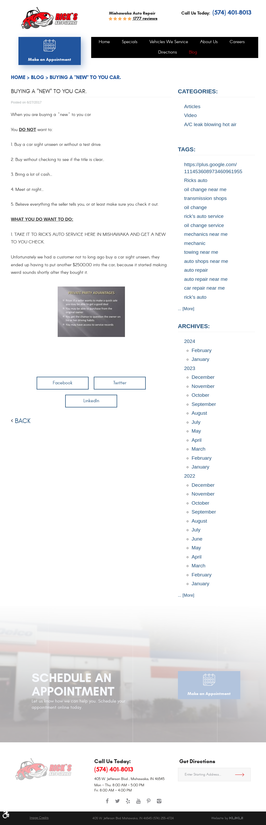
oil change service (204, 225)
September (203, 404)
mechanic (194, 243)
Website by (227, 818)
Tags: (187, 149)
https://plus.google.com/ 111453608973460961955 (213, 168)
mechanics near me (206, 234)
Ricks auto (196, 180)
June (196, 539)
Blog (193, 52)
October (200, 395)
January (200, 359)
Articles (192, 106)
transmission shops (205, 198)
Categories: (198, 91)
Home (104, 42)
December (203, 377)
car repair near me (204, 288)
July (195, 422)
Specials (129, 42)
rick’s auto (195, 297)
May (196, 431)
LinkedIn (91, 401)
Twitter (120, 383)
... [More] (186, 309)
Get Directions (241, 774)
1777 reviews (144, 18)
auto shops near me (206, 261)
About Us (209, 42)
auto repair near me (206, 279)
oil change (195, 207)
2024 (189, 341)
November (203, 386)
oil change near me (205, 189)
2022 (189, 476)
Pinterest (148, 803)
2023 (189, 368)
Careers (237, 42)
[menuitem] (104, 42)
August (199, 413)
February (201, 350)
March (198, 449)
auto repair (196, 270)
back (22, 421)
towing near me (201, 252)
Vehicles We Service (168, 42)
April (196, 440)
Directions (167, 52)
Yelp (128, 803)
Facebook (62, 383)
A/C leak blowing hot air (210, 124)
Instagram (159, 803)
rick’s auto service (204, 216)
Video (190, 115)
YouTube (138, 803)
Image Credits (39, 818)
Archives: (194, 326)
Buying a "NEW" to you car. (85, 77)
